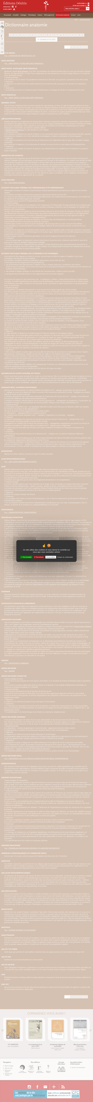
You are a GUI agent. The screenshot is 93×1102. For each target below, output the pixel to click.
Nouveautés (7, 15)
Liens (78, 15)
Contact (73, 15)
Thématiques (32, 15)
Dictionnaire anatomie (62, 15)
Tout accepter (26, 557)
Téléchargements (49, 15)
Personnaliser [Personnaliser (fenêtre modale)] (50, 557)
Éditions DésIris (15, 3)
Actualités (16, 15)
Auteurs (40, 15)
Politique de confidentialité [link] (65, 557)
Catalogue (23, 15)
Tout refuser (39, 557)
